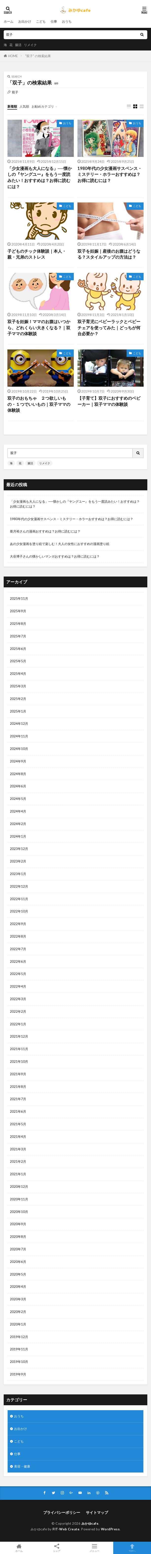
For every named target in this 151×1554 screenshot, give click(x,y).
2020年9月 (18, 1224)
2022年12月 (19, 886)
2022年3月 (18, 999)
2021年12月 (19, 1036)
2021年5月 (18, 1124)
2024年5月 (18, 799)
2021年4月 (18, 1137)
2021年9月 (18, 1074)
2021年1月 (18, 1174)
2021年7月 (18, 1099)
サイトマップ (97, 1512)
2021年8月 (18, 1087)
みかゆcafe (90, 1523)
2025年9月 (18, 611)
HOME (13, 56)
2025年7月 (18, 636)
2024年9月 (18, 761)
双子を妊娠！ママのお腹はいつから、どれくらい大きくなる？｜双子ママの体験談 (38, 327)
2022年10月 (19, 911)
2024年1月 (18, 836)
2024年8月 (18, 774)
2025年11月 (19, 598)
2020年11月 (19, 1199)
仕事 (54, 21)
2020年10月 (19, 1212)
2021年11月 (19, 1049)
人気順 (24, 106)
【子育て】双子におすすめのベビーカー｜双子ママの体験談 (108, 401)
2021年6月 (18, 1111)
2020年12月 (19, 1187)
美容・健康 (22, 1466)
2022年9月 (18, 924)
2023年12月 (19, 849)
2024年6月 (18, 786)
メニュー (94, 1548)
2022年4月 (18, 986)
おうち (67, 21)
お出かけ (24, 21)
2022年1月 (18, 1024)
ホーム (8, 21)
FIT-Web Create (66, 1529)
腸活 (18, 45)
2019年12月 (19, 1337)
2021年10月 (19, 1061)
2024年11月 (19, 736)
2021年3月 (18, 1149)
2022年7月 (18, 949)
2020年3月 (18, 1299)
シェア (57, 1548)
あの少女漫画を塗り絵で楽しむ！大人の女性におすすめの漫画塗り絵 (59, 544)
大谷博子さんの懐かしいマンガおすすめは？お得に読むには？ (55, 556)
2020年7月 (18, 1249)
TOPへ (132, 1548)
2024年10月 (19, 749)
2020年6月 (18, 1262)
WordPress (110, 1529)
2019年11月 (19, 1349)
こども (41, 21)
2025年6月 (18, 649)
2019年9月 (18, 1374)
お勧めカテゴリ (43, 106)
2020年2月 (18, 1312)
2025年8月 (18, 624)
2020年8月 (18, 1237)
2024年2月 (18, 824)
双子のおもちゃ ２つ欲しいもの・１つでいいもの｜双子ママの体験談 (38, 404)
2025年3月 (18, 686)
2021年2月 (18, 1161)
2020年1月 (18, 1324)
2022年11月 (19, 899)
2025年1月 (18, 711)
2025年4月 (18, 674)
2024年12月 (19, 724)
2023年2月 (18, 861)
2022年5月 (18, 974)
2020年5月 (18, 1274)
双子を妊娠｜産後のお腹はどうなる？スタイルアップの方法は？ (108, 254)
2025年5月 (18, 661)
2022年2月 (18, 1011)
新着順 (12, 106)
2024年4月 (18, 811)
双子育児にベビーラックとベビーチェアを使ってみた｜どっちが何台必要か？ (108, 327)
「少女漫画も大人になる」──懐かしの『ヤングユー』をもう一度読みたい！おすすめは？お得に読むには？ (39, 177)
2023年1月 (18, 874)
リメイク (30, 45)
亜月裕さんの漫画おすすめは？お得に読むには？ (45, 531)
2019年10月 (19, 1362)
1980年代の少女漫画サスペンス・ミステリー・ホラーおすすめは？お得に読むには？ (109, 174)
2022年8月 (18, 936)
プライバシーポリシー (61, 1512)
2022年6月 (18, 961)
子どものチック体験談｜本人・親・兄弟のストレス (36, 254)
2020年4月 (18, 1287)
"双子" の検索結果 (38, 56)
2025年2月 (18, 699)
